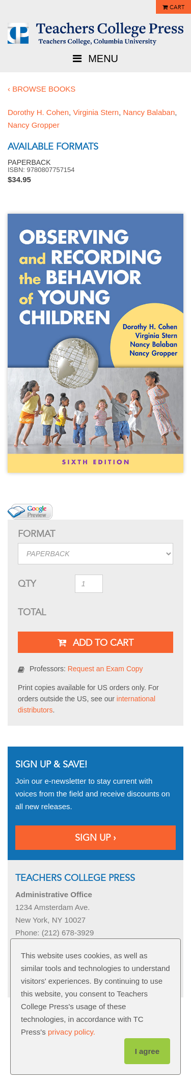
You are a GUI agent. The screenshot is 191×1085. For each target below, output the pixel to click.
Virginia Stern (96, 112)
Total (32, 612)
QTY (27, 583)
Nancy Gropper (34, 125)
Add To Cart (95, 642)
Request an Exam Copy (105, 669)
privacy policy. (71, 1031)
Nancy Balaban (149, 112)
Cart (177, 7)
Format (36, 533)
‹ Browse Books (41, 88)
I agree (147, 1051)
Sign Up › (95, 837)
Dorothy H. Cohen (38, 112)
